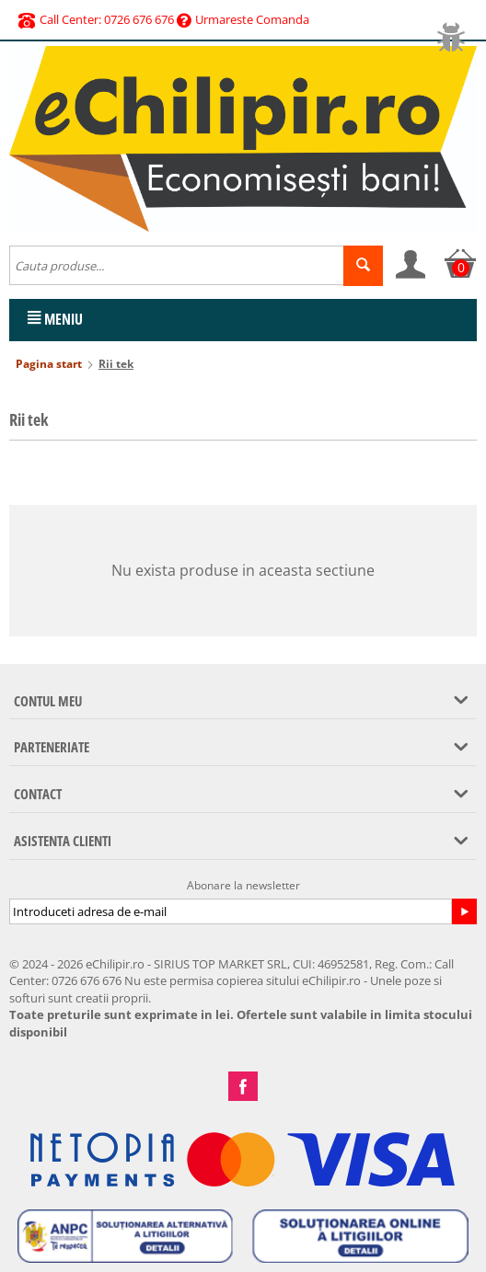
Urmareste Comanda (243, 19)
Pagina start (49, 364)
